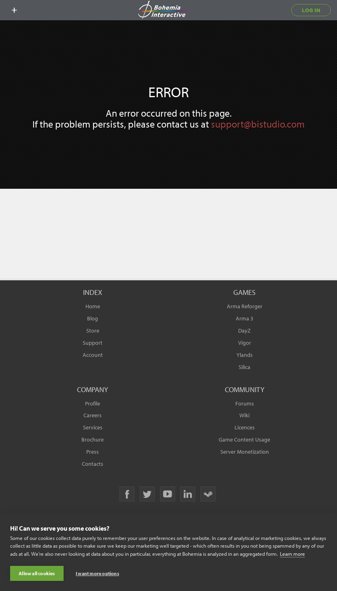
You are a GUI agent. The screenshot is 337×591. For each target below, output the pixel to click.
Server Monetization (244, 451)
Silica (244, 367)
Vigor (244, 342)
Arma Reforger (244, 306)
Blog (92, 318)
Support (92, 342)
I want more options (97, 573)
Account (93, 354)
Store (92, 330)
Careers (92, 415)
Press (92, 451)
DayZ (244, 330)
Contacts (92, 463)
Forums (244, 403)
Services (92, 427)
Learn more (292, 553)
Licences (245, 427)
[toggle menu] (14, 10)
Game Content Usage (244, 439)
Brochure (92, 439)
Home (92, 306)
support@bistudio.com (258, 124)
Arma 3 (244, 318)
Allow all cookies (37, 573)
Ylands (245, 354)
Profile (92, 403)
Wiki (244, 415)
